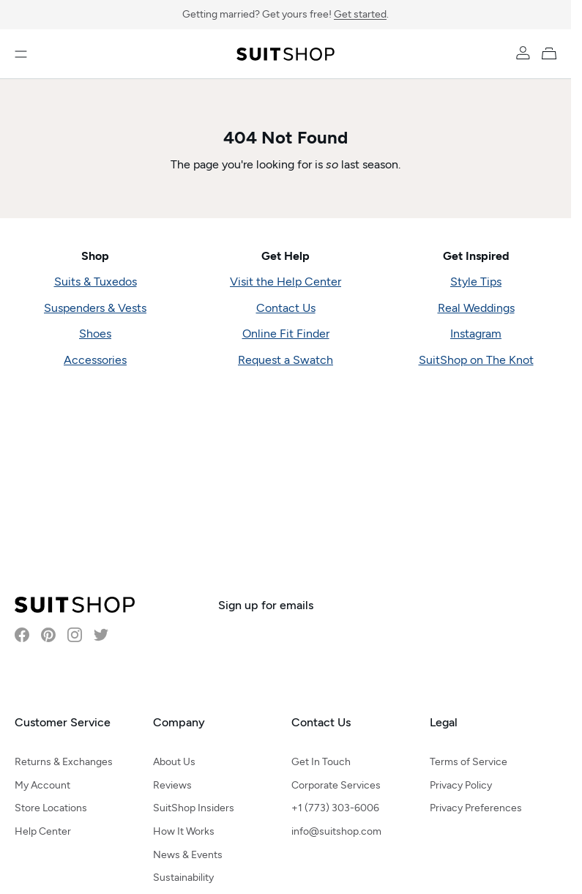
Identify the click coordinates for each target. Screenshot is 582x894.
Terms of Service (468, 762)
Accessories (95, 360)
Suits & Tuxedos (95, 281)
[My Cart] (552, 52)
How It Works (183, 831)
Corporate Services (336, 785)
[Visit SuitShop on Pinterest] (48, 634)
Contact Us (286, 308)
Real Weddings (476, 308)
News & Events (188, 855)
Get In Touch (321, 762)
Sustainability (183, 877)
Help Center (43, 831)
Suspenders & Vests (95, 308)
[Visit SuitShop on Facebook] (22, 634)
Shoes (95, 333)
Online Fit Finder (285, 333)
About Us (174, 762)
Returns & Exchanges (64, 762)
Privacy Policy (461, 785)
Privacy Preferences (476, 808)
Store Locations (51, 808)
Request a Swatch (285, 360)
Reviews (172, 785)
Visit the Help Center (285, 281)
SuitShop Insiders (193, 808)
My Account (42, 785)
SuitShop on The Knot (476, 360)
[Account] (523, 52)
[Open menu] (21, 54)
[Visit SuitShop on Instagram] (74, 634)
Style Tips (475, 281)
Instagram (475, 333)
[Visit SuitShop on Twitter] (101, 634)
